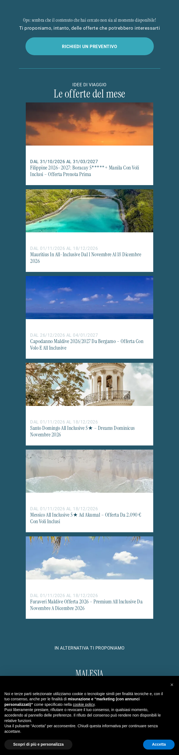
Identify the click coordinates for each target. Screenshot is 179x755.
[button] (171, 684)
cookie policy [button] (84, 704)
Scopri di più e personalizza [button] (38, 744)
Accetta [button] (159, 744)
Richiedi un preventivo (89, 46)
